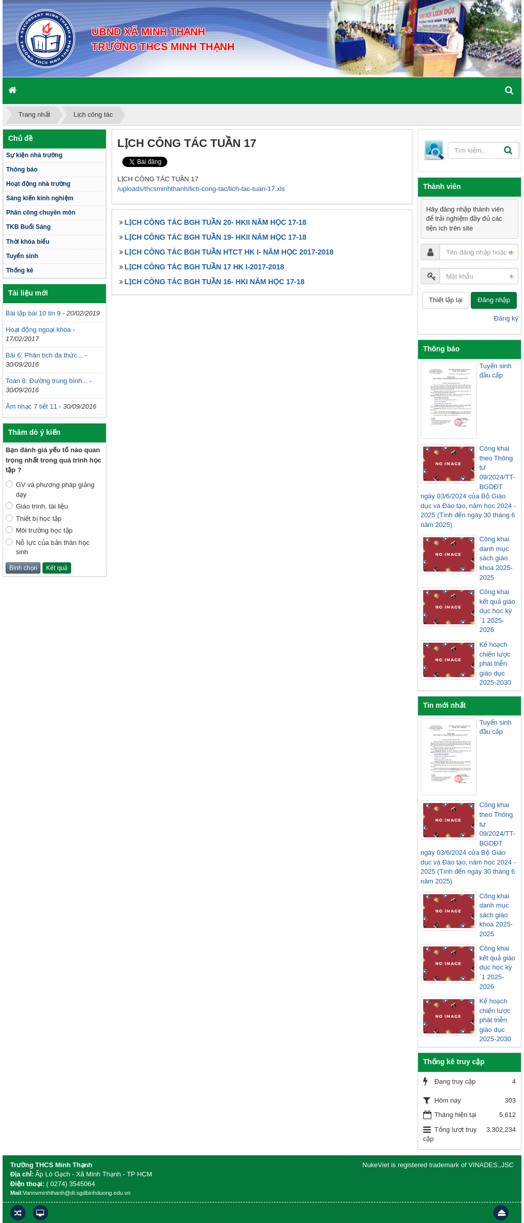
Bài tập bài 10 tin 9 (33, 313)
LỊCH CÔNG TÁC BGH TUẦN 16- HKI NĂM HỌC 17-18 (214, 282)
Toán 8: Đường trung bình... (47, 381)
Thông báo (21, 169)
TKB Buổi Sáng (28, 226)
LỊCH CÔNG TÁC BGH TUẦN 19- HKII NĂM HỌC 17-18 (215, 237)
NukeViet (375, 1165)
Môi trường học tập (39, 530)
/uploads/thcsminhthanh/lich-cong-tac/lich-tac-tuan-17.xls (201, 189)
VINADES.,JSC (491, 1165)
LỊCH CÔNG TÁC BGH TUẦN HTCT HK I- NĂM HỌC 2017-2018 (228, 252)
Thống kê (19, 270)
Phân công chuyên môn (40, 212)
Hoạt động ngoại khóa (38, 329)
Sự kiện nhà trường (34, 155)
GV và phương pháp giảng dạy (50, 489)
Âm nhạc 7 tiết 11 (31, 406)
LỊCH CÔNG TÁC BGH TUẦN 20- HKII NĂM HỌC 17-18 (215, 222)
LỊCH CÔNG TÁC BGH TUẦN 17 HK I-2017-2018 (204, 267)
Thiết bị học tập (33, 518)
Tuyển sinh (22, 256)
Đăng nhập (493, 300)
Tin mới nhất (444, 705)
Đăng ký (506, 318)
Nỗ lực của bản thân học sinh (48, 547)
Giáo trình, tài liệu (37, 506)
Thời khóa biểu (28, 241)
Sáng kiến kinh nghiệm (39, 198)
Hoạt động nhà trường (38, 183)
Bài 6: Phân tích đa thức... (44, 355)
